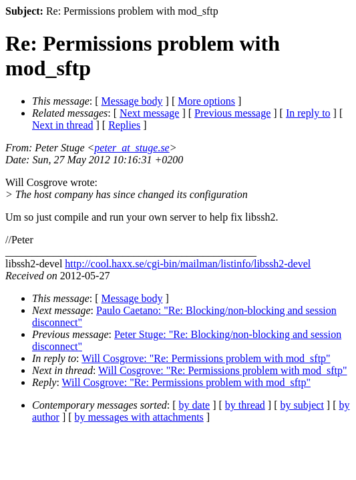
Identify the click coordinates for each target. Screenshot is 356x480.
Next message (149, 113)
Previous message (232, 113)
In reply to (308, 113)
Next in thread (63, 125)
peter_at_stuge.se (131, 147)
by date (194, 405)
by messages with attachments (139, 417)
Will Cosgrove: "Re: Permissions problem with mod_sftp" (205, 358)
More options (206, 101)
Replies (124, 125)
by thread (245, 405)
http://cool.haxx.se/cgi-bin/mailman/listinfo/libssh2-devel (188, 263)
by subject (302, 405)
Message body (132, 101)
